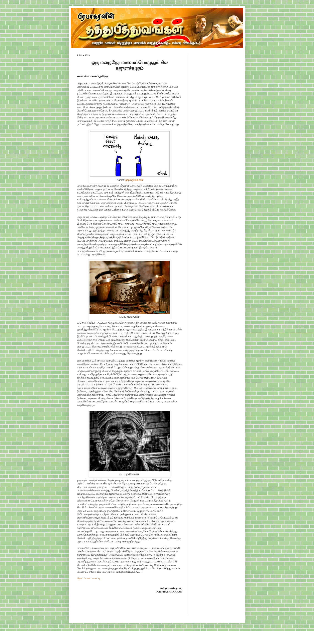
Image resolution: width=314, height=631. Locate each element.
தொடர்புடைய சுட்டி (88, 578)
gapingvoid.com (134, 179)
